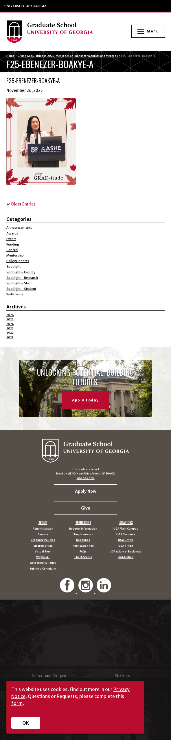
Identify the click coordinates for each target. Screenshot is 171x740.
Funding (12, 244)
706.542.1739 (86, 478)
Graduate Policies (43, 540)
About (42, 522)
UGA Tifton (125, 546)
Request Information (83, 529)
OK (25, 723)
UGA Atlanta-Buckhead (125, 551)
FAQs (83, 551)
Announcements (19, 228)
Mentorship (15, 255)
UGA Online (125, 557)
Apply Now (85, 491)
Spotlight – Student (21, 289)
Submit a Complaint (43, 569)
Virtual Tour (43, 551)
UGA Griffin (125, 540)
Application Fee (83, 546)
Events (11, 239)
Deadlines (83, 540)
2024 (10, 324)
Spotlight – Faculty (20, 272)
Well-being (14, 294)
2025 (10, 319)
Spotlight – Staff (19, 283)
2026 (10, 315)
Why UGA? (42, 557)
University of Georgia (25, 6)
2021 (9, 337)
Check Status (83, 557)
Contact (43, 534)
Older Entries (23, 204)
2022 (10, 332)
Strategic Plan (43, 546)
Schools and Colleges (49, 676)
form (17, 703)
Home (10, 55)
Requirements (83, 534)
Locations (126, 522)
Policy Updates (17, 261)
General (12, 250)
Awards (12, 233)
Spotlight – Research (22, 278)
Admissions (83, 522)
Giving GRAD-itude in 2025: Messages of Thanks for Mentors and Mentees (68, 55)
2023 (9, 328)
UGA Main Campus (125, 529)
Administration (43, 529)
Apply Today (85, 400)
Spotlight (13, 266)
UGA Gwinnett (125, 534)
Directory (122, 676)
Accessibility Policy (43, 563)
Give (85, 508)
